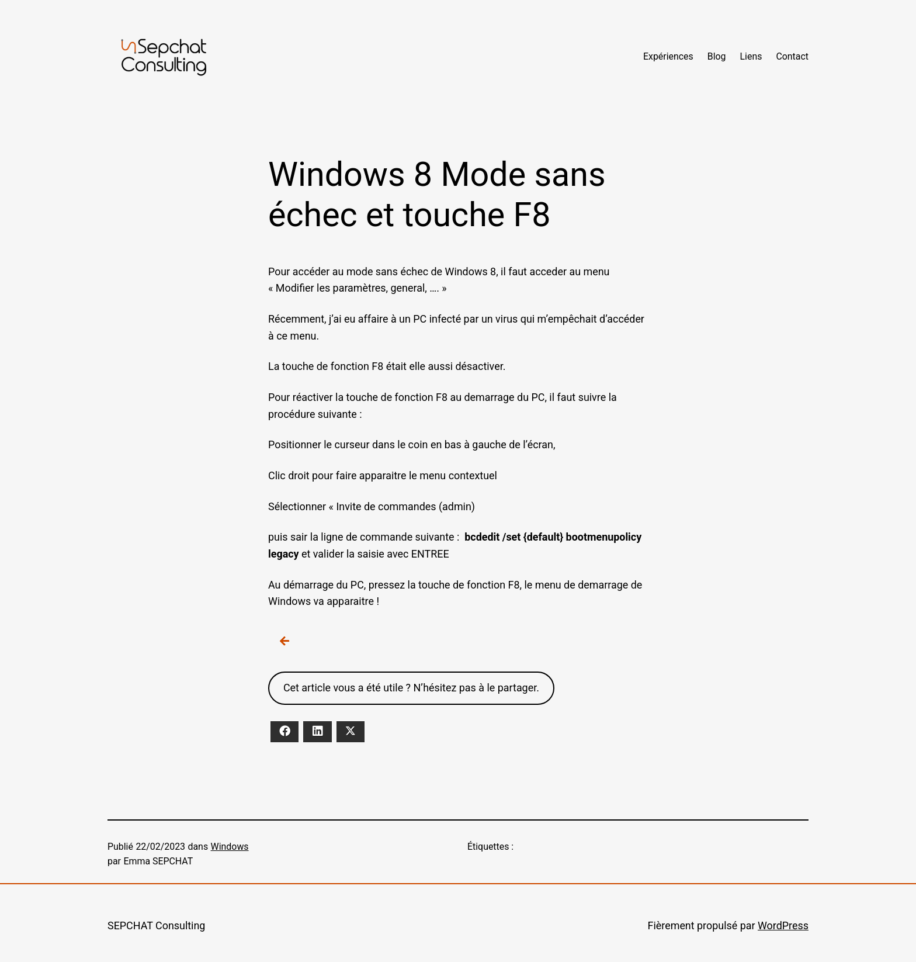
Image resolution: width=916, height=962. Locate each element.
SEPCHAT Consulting (156, 925)
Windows (230, 846)
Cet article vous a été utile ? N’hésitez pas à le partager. (411, 687)
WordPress (783, 925)
